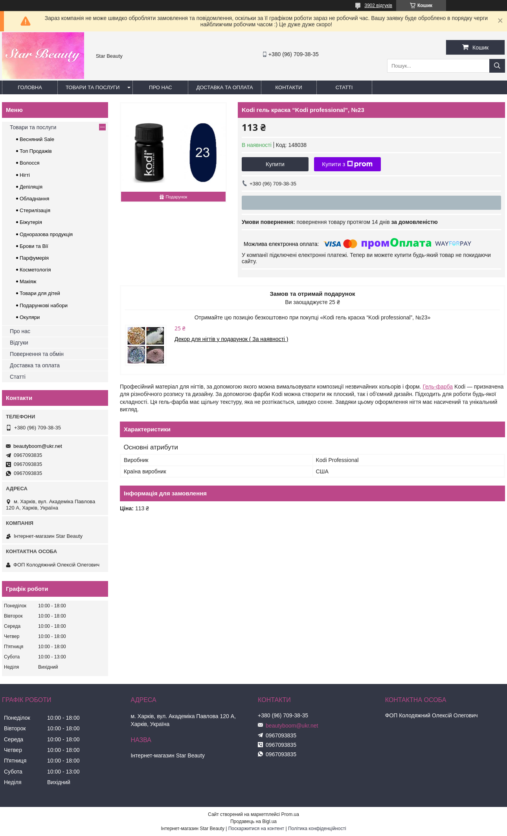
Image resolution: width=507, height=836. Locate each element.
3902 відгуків (378, 5)
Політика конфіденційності (317, 828)
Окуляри (30, 317)
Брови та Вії (34, 246)
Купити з (347, 164)
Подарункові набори (44, 305)
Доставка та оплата (224, 87)
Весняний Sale (37, 139)
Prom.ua (290, 814)
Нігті (25, 175)
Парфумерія (34, 258)
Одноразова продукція (46, 234)
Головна (30, 87)
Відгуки (19, 342)
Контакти (289, 87)
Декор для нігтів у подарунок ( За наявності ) (231, 339)
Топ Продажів (36, 151)
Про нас (160, 87)
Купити (275, 164)
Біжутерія (31, 222)
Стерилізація (35, 210)
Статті (344, 87)
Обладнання (34, 199)
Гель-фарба (437, 386)
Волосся (30, 163)
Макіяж (28, 281)
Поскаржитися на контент (256, 828)
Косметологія (35, 270)
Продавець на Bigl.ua (253, 821)
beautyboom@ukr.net (37, 446)
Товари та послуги (92, 87)
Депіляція (31, 187)
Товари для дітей (40, 293)
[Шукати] (497, 66)
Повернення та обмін (37, 354)
